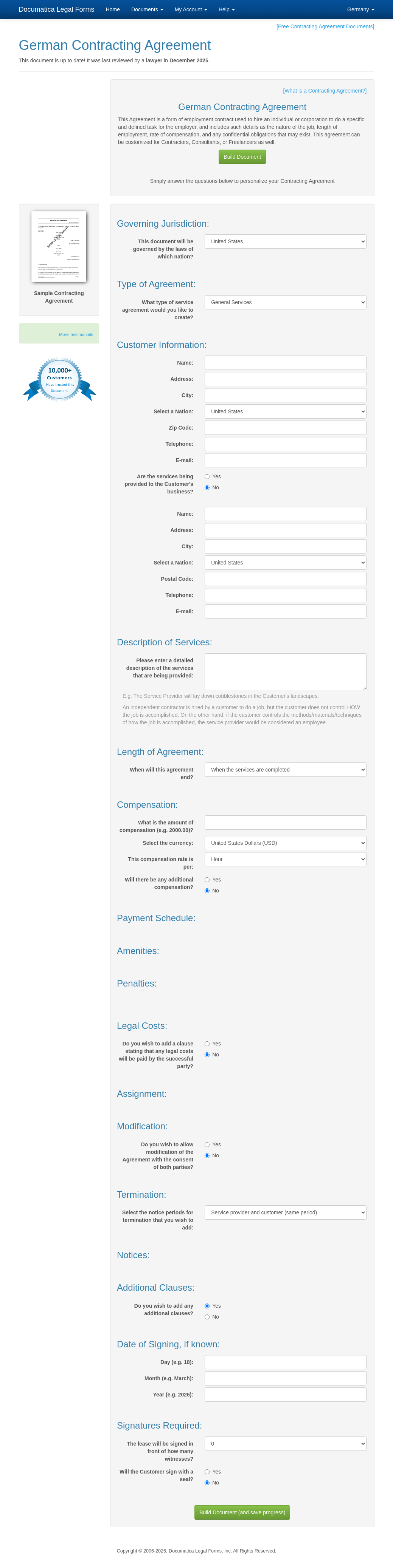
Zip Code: (181, 428)
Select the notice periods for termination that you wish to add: (157, 1220)
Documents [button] (147, 9)
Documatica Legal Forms (57, 9)
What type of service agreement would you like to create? (157, 309)
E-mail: (184, 460)
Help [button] (227, 9)
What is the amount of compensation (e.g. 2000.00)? (156, 826)
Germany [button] (360, 9)
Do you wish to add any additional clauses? (163, 1309)
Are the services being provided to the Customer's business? (159, 484)
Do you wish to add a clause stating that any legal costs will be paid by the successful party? (156, 1055)
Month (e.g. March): (168, 1378)
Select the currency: (168, 843)
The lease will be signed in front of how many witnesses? (160, 1451)
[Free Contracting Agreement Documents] (325, 26)
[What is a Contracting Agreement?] (325, 91)
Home (113, 9)
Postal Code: (177, 579)
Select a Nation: (173, 411)
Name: (185, 363)
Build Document (242, 157)
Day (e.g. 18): (176, 1362)
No (212, 487)
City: (187, 395)
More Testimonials (76, 334)
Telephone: (180, 444)
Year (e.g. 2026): (173, 1395)
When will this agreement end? (161, 773)
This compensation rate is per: (160, 863)
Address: (181, 379)
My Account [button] (191, 9)
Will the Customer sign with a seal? (156, 1475)
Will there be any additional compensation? (159, 883)
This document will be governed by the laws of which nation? (163, 249)
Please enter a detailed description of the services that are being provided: (159, 668)
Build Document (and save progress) (242, 1512)
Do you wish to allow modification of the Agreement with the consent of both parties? (158, 1155)
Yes (213, 476)
